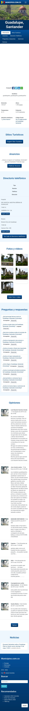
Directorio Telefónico (16, 36)
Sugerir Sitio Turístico (14, 142)
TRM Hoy (6, 701)
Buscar (4, 686)
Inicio (25, 705)
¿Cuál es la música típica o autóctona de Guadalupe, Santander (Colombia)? (14, 388)
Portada (6, 663)
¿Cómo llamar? (6, 119)
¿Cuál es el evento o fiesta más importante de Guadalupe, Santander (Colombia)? (14, 350)
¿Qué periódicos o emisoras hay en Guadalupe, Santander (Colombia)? (12, 380)
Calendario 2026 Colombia (11, 696)
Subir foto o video (14, 297)
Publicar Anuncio (14, 166)
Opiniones (21, 39)
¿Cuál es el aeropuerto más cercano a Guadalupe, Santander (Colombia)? (13, 342)
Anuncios (5, 36)
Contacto (6, 667)
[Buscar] (14, 681)
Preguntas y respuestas (8, 39)
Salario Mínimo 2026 (10, 699)
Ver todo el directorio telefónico (14, 236)
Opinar (14, 625)
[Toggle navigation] (25, 2)
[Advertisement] (14, 63)
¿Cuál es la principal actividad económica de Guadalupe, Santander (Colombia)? (14, 372)
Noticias (4, 42)
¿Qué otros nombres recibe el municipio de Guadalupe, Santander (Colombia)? (14, 334)
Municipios (7, 665)
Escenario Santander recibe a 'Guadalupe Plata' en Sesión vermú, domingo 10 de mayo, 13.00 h (14, 646)
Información (5, 32)
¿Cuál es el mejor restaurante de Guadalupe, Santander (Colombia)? (12, 358)
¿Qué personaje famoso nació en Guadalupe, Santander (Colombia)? (12, 318)
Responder (13, 320)
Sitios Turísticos (16, 32)
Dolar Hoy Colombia (9, 698)
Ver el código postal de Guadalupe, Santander (21, 121)
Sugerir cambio (5, 213)
